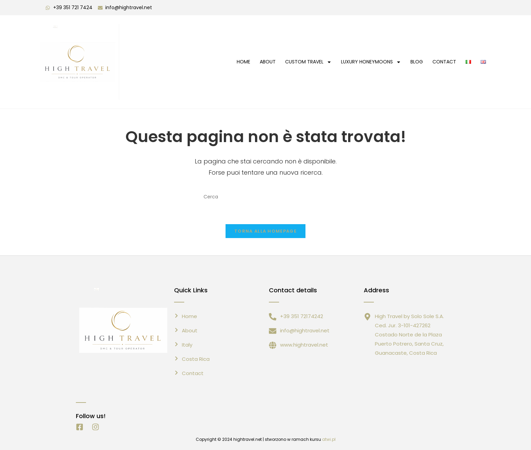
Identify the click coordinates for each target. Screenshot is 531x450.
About (268, 61)
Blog (416, 61)
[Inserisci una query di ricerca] (265, 196)
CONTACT (444, 61)
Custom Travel (308, 62)
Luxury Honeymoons (371, 62)
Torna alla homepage (265, 231)
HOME (243, 61)
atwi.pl (329, 439)
